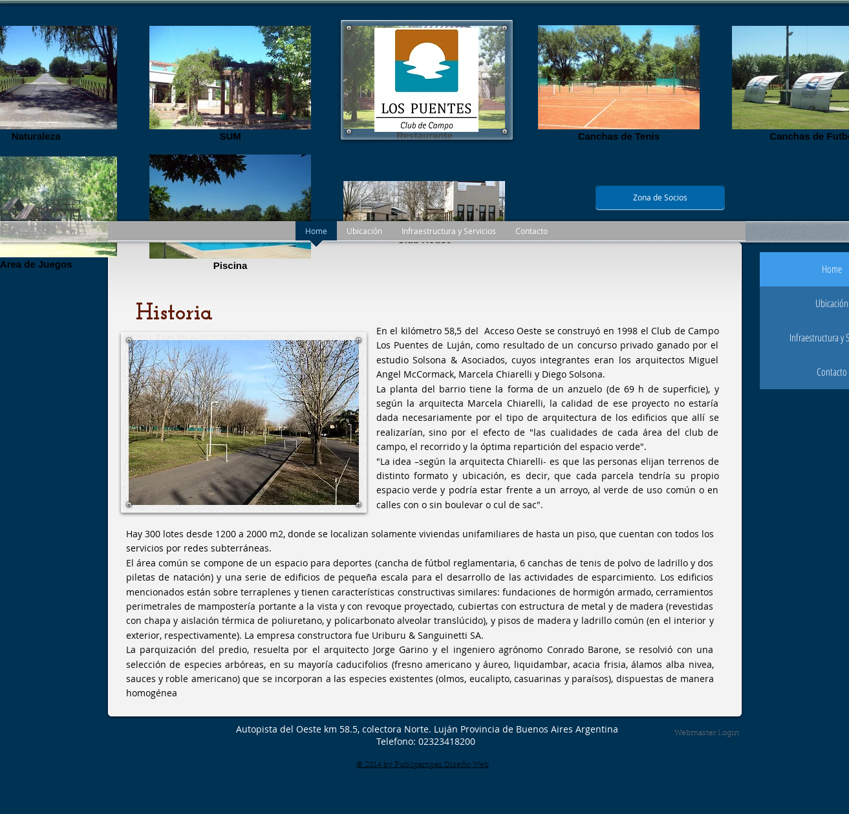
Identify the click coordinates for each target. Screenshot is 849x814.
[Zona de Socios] (660, 197)
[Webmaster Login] (707, 733)
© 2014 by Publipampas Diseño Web (422, 765)
